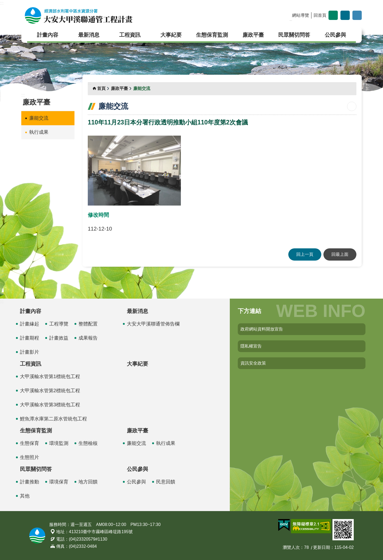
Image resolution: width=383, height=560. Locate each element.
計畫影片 (29, 352)
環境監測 (58, 443)
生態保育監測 (212, 35)
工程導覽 (58, 324)
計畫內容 (47, 35)
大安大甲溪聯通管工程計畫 (78, 15)
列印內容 (351, 106)
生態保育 (29, 443)
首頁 (101, 88)
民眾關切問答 (294, 35)
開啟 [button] (357, 15)
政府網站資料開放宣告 (261, 329)
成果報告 (88, 338)
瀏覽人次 (291, 547)
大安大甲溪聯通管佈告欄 (153, 324)
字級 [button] (333, 15)
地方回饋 (88, 481)
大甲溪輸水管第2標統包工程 (50, 390)
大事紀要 (171, 35)
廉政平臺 (253, 35)
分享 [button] (345, 15)
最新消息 (88, 35)
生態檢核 (88, 443)
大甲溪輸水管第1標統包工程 (50, 376)
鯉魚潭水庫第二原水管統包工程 (53, 418)
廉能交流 (38, 118)
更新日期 (321, 547)
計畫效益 (58, 338)
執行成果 (38, 132)
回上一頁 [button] (304, 254)
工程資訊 (129, 35)
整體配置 (88, 324)
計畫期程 (29, 338)
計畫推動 (29, 481)
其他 (25, 496)
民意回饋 (165, 481)
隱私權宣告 (251, 346)
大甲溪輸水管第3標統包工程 (50, 404)
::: (1, 3)
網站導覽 (300, 15)
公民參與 (335, 35)
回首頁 (320, 15)
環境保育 (58, 481)
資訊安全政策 (253, 363)
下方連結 (249, 311)
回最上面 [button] (339, 254)
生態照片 (29, 457)
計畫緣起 (29, 324)
